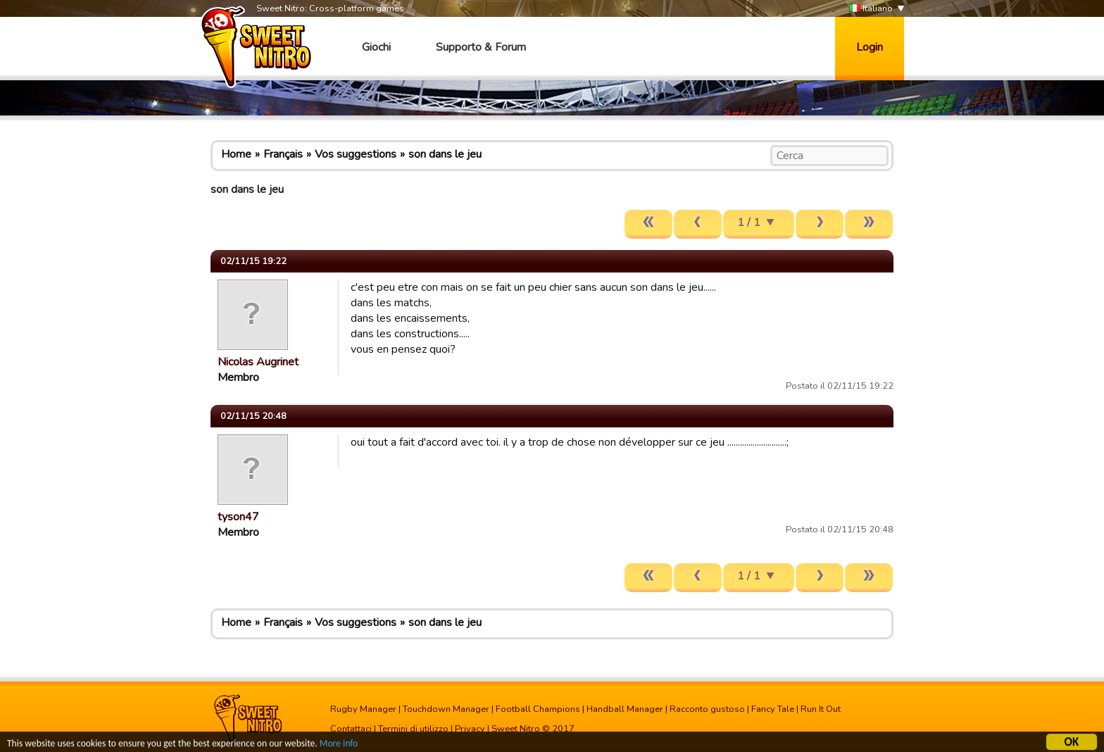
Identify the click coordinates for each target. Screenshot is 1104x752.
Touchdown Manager (446, 709)
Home (236, 154)
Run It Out (821, 709)
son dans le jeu (445, 154)
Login (869, 47)
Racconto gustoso (707, 709)
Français (283, 154)
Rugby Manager (363, 709)
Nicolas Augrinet (258, 362)
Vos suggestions (355, 154)
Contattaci (351, 728)
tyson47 (238, 517)
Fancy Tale (772, 709)
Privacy (470, 728)
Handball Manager (624, 709)
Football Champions (538, 709)
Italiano (871, 8)
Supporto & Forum (481, 47)
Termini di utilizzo (413, 728)
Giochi (376, 47)
